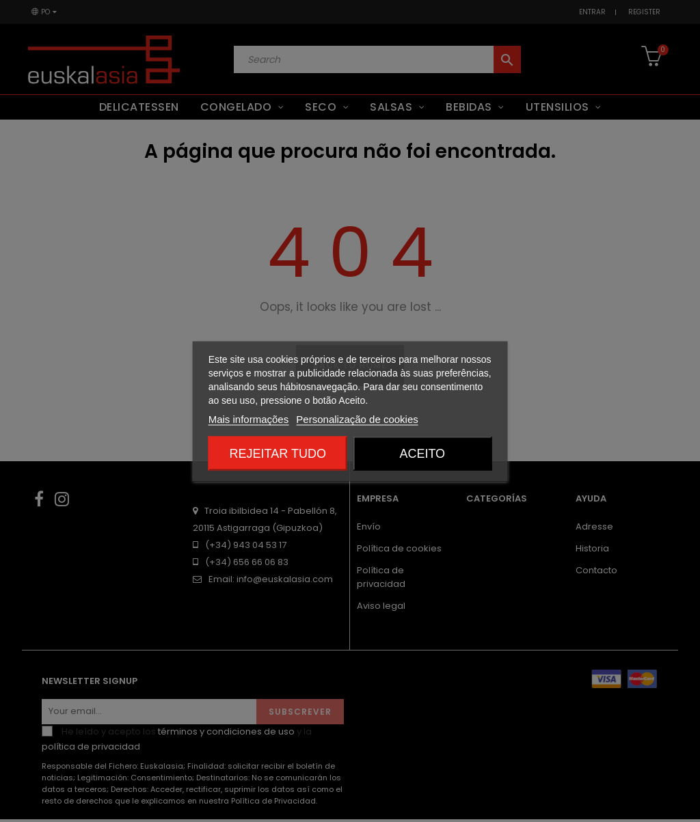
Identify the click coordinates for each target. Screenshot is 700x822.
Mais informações (248, 418)
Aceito (422, 453)
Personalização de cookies (357, 418)
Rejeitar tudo (278, 453)
